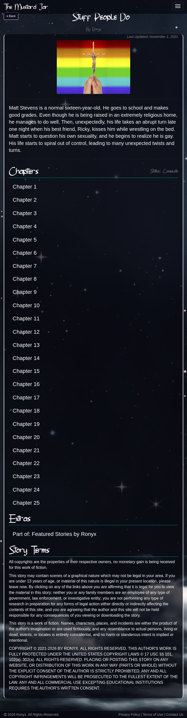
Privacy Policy (129, 715)
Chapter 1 (25, 187)
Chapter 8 (25, 279)
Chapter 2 (25, 200)
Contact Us (174, 715)
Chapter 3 (25, 213)
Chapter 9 (25, 292)
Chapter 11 (26, 318)
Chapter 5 (25, 240)
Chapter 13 (26, 345)
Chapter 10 (26, 305)
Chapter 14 (26, 358)
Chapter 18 (26, 411)
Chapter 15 (26, 371)
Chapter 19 (26, 424)
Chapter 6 (25, 253)
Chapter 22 (26, 463)
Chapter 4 (25, 226)
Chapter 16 (26, 384)
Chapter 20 (26, 437)
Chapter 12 (26, 332)
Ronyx (96, 29)
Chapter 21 (26, 450)
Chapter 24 (26, 490)
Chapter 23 (26, 476)
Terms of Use (153, 715)
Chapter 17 (26, 397)
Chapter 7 (25, 266)
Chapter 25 (26, 503)
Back (11, 16)
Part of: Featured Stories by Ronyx (54, 534)
